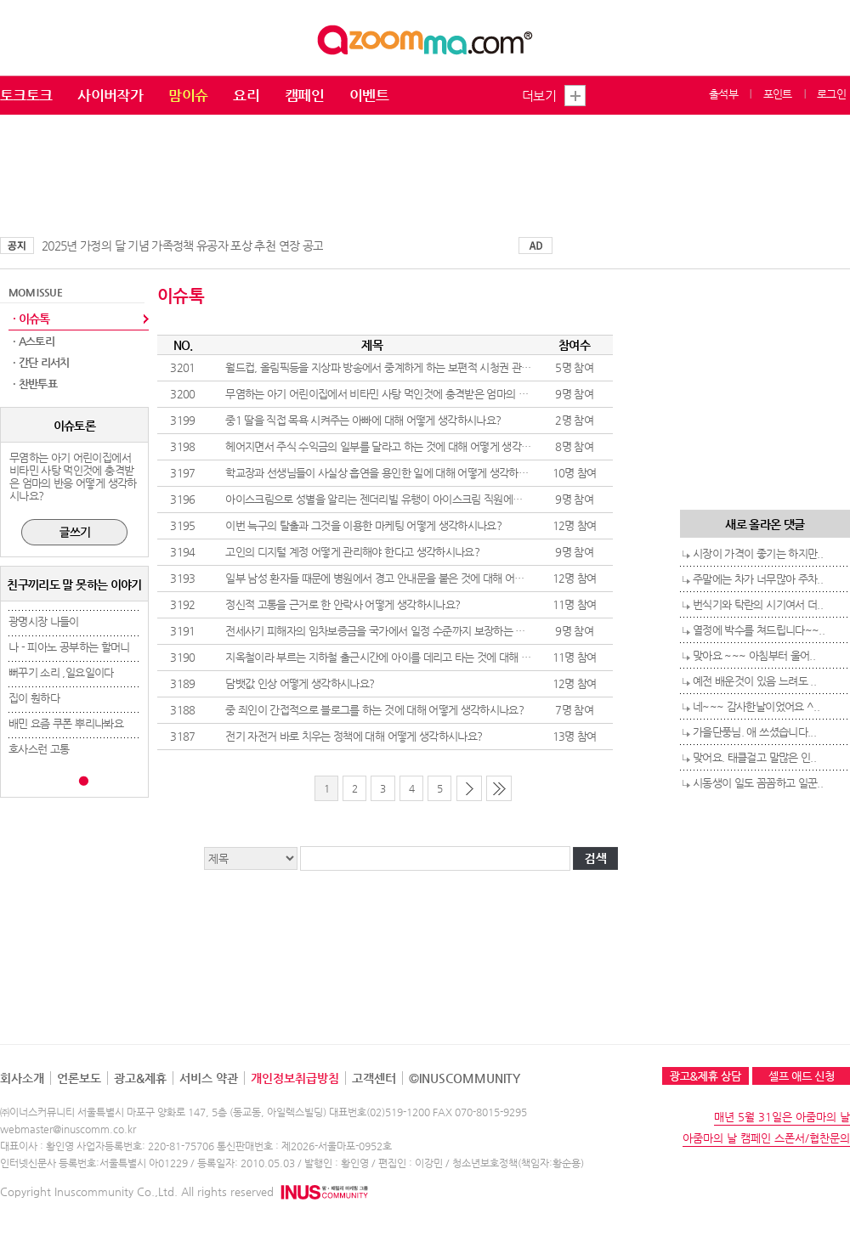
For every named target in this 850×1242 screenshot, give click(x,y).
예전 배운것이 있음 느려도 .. (754, 681)
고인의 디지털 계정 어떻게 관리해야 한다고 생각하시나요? (352, 551)
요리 (246, 95)
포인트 (777, 94)
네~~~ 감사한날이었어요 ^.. (756, 706)
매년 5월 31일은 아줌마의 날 (782, 1116)
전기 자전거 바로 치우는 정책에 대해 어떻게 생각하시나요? (353, 736)
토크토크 (26, 95)
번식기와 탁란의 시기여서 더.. (758, 604)
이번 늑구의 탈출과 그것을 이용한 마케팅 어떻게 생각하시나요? (363, 525)
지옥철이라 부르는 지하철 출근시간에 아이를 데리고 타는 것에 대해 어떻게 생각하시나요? (420, 657)
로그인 (831, 94)
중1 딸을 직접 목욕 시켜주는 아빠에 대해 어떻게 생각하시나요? (363, 420)
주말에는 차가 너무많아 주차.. (758, 579)
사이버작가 (110, 95)
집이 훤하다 (34, 698)
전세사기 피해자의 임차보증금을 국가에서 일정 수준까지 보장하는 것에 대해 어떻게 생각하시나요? (439, 630)
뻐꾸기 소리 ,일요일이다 (61, 672)
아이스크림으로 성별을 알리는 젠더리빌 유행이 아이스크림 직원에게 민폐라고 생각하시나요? (427, 499)
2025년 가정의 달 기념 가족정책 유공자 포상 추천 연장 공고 (182, 245)
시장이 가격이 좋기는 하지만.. (758, 553)
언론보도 (79, 1078)
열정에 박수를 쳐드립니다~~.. (758, 630)
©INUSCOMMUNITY (464, 1078)
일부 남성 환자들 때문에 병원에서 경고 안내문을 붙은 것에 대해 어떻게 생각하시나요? (412, 578)
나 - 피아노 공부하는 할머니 (69, 647)
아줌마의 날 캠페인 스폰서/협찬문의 (766, 1138)
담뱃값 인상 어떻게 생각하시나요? (299, 683)
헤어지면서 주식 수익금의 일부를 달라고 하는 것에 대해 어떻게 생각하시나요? (395, 446)
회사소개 (22, 1078)
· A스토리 (33, 341)
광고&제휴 (140, 1078)
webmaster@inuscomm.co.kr (68, 1129)
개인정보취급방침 (295, 1078)
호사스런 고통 (38, 748)
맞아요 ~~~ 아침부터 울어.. (754, 655)
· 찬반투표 (35, 383)
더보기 (539, 95)
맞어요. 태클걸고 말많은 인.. (754, 757)
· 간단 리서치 (41, 362)
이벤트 (368, 95)
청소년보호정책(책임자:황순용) (518, 1163)
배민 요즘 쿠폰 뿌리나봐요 (65, 723)
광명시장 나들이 (43, 621)
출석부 (723, 94)
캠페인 (304, 95)
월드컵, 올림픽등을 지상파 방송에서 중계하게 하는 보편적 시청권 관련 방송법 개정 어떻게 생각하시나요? (454, 367)
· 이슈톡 (31, 318)
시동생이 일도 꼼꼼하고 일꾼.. (758, 782)
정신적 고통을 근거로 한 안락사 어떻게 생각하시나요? (342, 604)
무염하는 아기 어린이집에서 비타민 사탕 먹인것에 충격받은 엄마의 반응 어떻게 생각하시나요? (430, 393)
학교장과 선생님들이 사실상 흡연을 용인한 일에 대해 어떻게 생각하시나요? (388, 472)
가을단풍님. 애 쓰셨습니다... (754, 731)
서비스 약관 (208, 1078)
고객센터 (374, 1078)
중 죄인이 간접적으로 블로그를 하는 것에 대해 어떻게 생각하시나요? (374, 709)
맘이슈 (187, 95)
